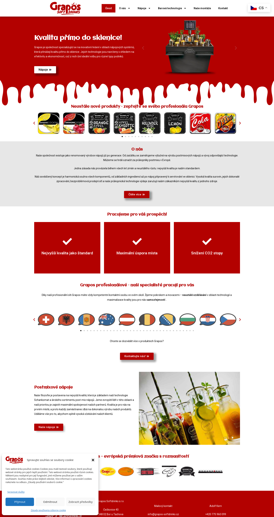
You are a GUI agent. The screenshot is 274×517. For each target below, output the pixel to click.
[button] (93, 460)
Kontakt (223, 8)
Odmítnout (50, 502)
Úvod (108, 8)
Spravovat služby (16, 491)
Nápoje (144, 8)
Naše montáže (202, 8)
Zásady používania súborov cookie (48, 510)
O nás (124, 8)
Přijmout (19, 502)
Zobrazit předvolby (81, 502)
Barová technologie (172, 8)
